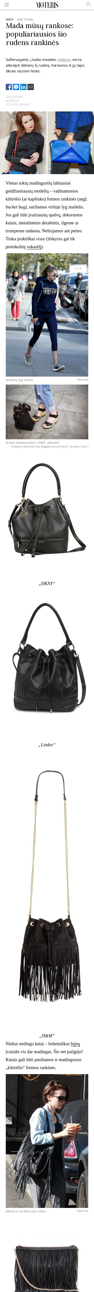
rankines (64, 59)
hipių (75, 1043)
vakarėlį (34, 246)
